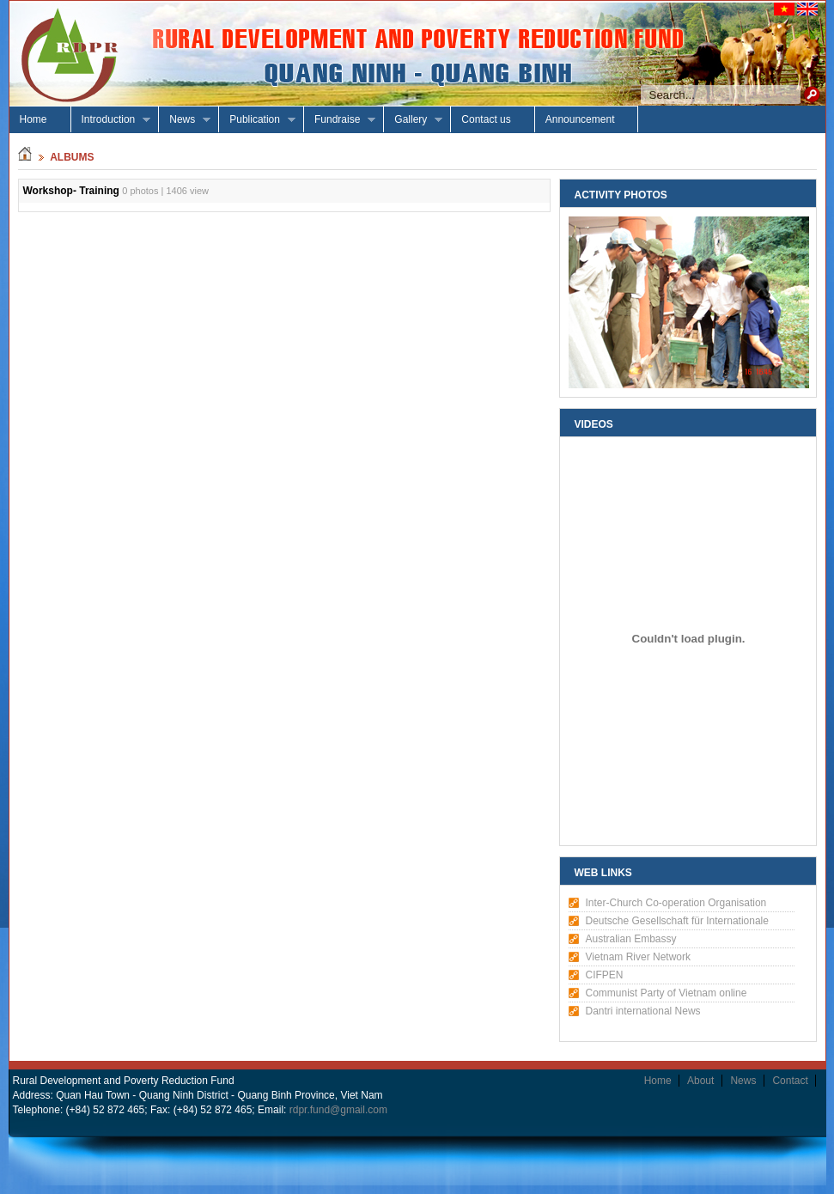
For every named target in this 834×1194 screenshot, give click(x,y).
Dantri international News (643, 1011)
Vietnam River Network (638, 957)
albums (72, 157)
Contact (789, 1081)
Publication (257, 119)
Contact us (485, 119)
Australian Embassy (631, 939)
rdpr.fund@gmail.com (338, 1110)
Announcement (580, 119)
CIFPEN (605, 975)
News (184, 119)
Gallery (413, 119)
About (700, 1081)
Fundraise (339, 119)
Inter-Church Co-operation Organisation (676, 903)
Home (33, 119)
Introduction (111, 119)
